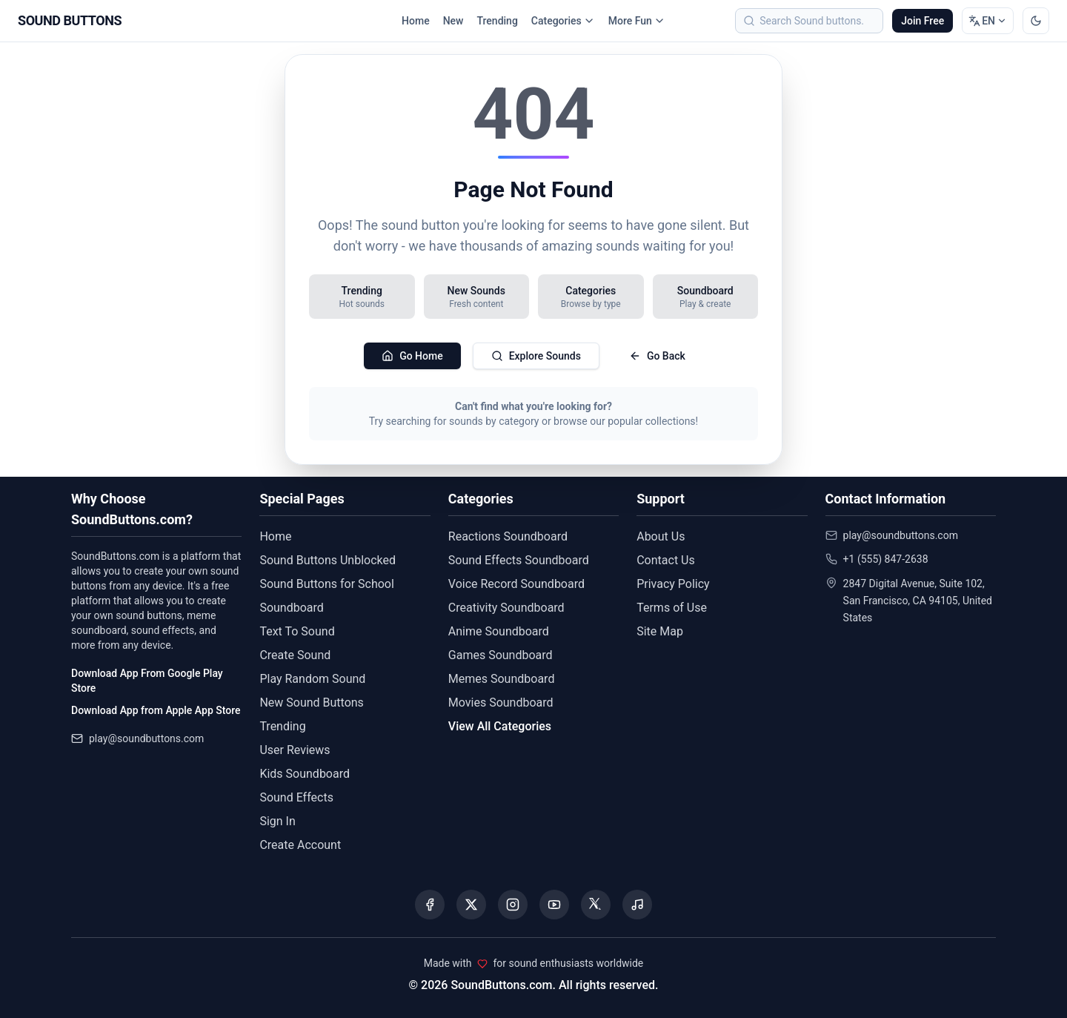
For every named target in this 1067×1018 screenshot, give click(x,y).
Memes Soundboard (501, 679)
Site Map (659, 631)
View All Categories (499, 726)
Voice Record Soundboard (516, 584)
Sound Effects (296, 797)
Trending (496, 21)
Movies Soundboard (501, 702)
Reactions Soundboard (508, 536)
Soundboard (291, 608)
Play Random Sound (312, 679)
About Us (660, 536)
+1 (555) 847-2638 (885, 559)
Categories (563, 21)
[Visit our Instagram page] (513, 904)
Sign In (277, 821)
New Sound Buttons (311, 702)
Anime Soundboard (498, 631)
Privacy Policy (673, 584)
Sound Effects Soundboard (518, 560)
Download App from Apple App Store (155, 710)
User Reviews (294, 750)
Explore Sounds (536, 356)
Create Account (300, 845)
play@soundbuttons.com (146, 738)
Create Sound (294, 655)
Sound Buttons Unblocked (327, 560)
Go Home (412, 356)
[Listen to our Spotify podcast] (637, 904)
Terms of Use (671, 608)
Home (416, 21)
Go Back (657, 356)
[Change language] (988, 20)
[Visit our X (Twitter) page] (471, 904)
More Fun (636, 21)
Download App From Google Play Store (147, 680)
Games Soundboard (500, 655)
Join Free (922, 21)
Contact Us (665, 560)
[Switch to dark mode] (1036, 20)
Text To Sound (296, 631)
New (453, 21)
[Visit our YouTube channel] (554, 904)
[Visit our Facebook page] (430, 904)
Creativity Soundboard (506, 608)
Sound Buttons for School (326, 584)
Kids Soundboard (304, 774)
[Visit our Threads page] (596, 904)
